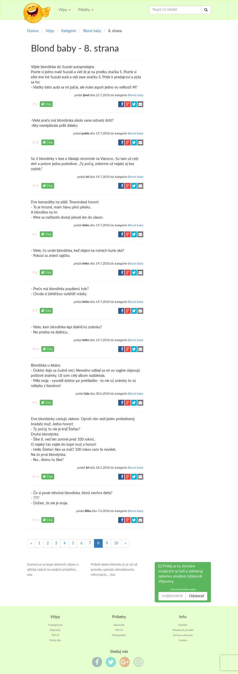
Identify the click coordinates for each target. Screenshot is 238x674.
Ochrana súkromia (183, 635)
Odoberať (196, 596)
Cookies (182, 640)
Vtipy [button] (64, 10)
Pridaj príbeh (119, 635)
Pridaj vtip (55, 640)
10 (116, 543)
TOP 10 (55, 635)
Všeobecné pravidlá (183, 630)
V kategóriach (55, 625)
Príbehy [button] (85, 10)
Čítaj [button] (46, 104)
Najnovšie (55, 630)
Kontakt (183, 625)
